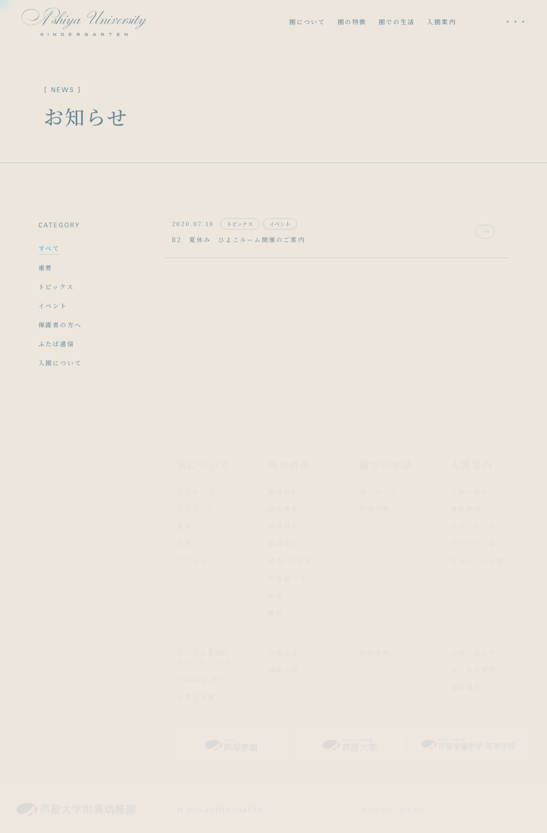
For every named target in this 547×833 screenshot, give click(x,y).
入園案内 (441, 21)
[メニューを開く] (515, 21)
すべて (49, 248)
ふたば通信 (56, 343)
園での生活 (397, 21)
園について (307, 21)
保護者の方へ (60, 324)
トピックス (56, 286)
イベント (52, 305)
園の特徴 (352, 21)
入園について (60, 362)
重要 (45, 267)
